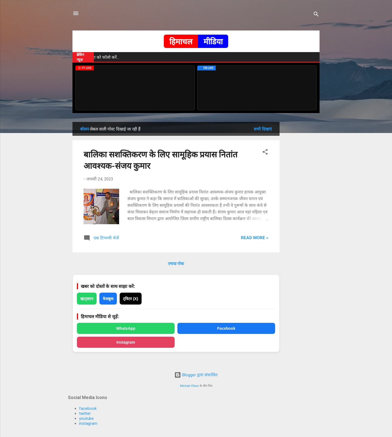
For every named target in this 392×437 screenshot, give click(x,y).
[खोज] (316, 15)
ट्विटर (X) (130, 299)
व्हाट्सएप (86, 299)
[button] (265, 153)
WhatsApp (125, 328)
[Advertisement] (302, 205)
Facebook (226, 328)
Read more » (254, 237)
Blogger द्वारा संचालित (196, 374)
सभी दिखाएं (263, 129)
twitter (85, 413)
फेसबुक (108, 299)
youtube (86, 418)
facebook (88, 408)
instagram (88, 423)
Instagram (126, 342)
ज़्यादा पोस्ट (176, 263)
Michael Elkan (189, 386)
